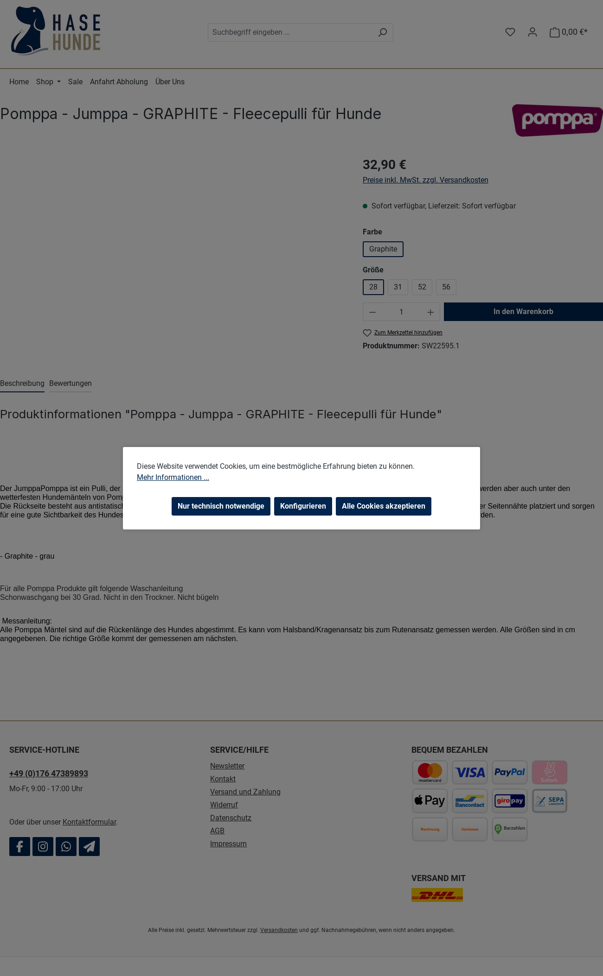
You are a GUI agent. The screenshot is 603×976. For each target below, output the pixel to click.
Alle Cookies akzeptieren (383, 506)
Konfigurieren (303, 506)
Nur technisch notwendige (221, 506)
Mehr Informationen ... (173, 477)
